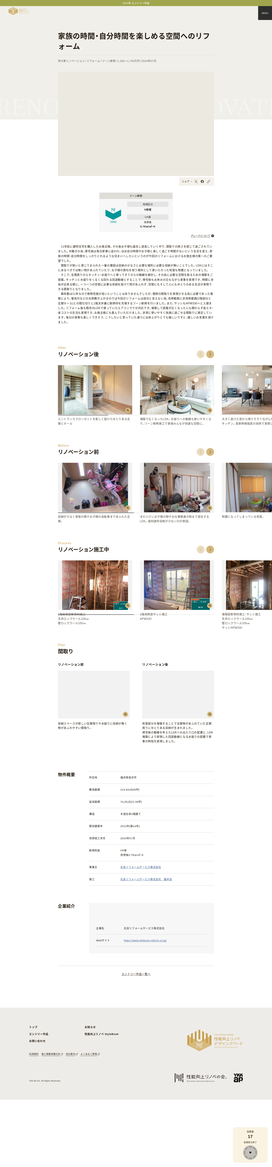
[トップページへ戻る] (19, 11)
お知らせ (90, 1094)
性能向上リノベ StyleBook (101, 1101)
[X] (196, 181)
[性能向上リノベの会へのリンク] (201, 1145)
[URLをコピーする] (208, 181)
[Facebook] (202, 181)
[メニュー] (265, 13)
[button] (201, 354)
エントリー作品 (38, 1101)
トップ (33, 1094)
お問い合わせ (37, 1108)
